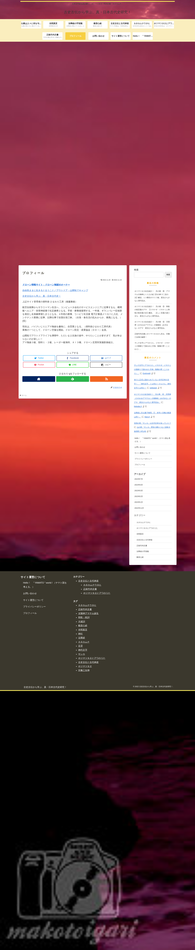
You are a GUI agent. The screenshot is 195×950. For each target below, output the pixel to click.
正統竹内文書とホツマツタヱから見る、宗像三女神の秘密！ (152, 594)
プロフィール (140, 724)
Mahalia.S (138, 665)
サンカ (81, 913)
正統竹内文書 (142, 805)
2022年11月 (139, 767)
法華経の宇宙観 (143, 810)
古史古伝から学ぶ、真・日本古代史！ (41, 555)
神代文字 (82, 909)
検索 (136, 529)
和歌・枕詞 (84, 876)
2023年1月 (139, 761)
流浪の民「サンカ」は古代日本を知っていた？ (152, 682)
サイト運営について (142, 712)
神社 (80, 892)
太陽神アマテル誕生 (88, 872)
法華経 (81, 897)
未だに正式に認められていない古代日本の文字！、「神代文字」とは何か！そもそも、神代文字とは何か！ (152, 643)
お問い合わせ (140, 706)
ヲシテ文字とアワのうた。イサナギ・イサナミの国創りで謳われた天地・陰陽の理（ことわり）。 (152, 605)
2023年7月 (139, 738)
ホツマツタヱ (85, 925)
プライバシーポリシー (143, 718)
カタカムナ (84, 901)
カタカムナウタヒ (144, 781)
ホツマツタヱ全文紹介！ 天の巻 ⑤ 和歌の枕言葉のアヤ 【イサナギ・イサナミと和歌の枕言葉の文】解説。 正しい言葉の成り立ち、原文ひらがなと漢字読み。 (152, 570)
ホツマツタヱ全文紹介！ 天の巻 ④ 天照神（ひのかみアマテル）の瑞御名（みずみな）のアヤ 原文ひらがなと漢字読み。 (152, 584)
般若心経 (140, 816)
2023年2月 (139, 755)
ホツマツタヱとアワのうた (147, 787)
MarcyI (147, 676)
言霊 (80, 905)
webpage (153, 647)
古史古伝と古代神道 (144, 799)
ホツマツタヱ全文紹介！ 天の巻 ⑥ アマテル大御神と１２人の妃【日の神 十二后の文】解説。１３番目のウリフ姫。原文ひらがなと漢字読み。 (152, 555)
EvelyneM (146, 632)
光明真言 (140, 793)
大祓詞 (81, 880)
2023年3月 (139, 750)
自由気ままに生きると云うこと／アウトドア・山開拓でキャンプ (55, 549)
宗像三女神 (84, 929)
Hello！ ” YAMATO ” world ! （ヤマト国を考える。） (152, 698)
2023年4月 (139, 744)
